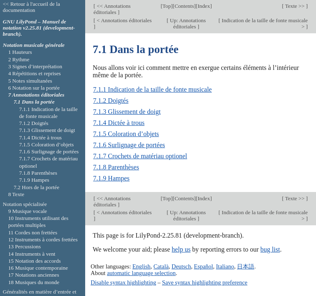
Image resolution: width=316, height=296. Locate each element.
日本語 (245, 266)
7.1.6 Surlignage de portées (129, 144)
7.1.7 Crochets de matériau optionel (140, 156)
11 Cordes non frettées (32, 232)
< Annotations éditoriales (123, 20)
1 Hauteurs (20, 52)
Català (161, 266)
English (141, 266)
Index (204, 6)
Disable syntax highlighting (123, 282)
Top (167, 6)
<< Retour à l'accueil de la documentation (31, 7)
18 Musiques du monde (33, 282)
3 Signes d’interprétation (35, 66)
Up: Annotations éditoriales (187, 23)
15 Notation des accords (34, 261)
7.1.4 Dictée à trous (118, 122)
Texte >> (295, 6)
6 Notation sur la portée (34, 88)
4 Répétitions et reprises (34, 73)
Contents (184, 6)
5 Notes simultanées (30, 81)
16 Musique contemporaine (38, 268)
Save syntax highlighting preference (204, 282)
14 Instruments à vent (32, 254)
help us (181, 249)
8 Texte (16, 194)
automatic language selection (141, 273)
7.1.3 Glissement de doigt (126, 111)
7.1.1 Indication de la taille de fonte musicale (152, 89)
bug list (270, 249)
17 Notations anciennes (33, 275)
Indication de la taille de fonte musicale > (264, 23)
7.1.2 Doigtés (110, 100)
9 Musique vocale (27, 211)
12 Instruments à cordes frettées (43, 239)
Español (203, 266)
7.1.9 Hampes (111, 178)
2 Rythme (18, 59)
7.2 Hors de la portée (36, 187)
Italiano (225, 266)
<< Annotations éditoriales (111, 9)
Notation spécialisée (25, 204)
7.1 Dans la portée (34, 102)
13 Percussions (24, 246)
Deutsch (181, 266)
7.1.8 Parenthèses (116, 167)
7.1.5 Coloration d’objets (126, 133)
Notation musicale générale (34, 45)
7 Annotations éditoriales (36, 95)
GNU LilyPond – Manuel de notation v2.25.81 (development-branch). (39, 27)
